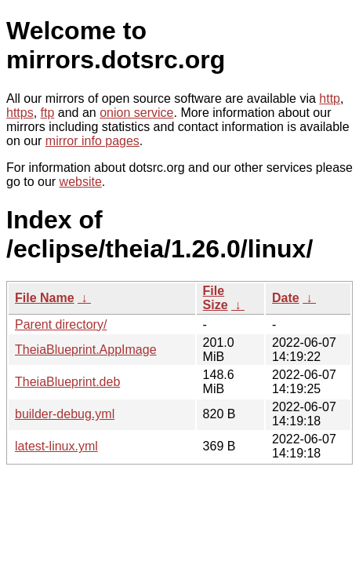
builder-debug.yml (64, 414)
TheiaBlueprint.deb (67, 381)
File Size (215, 298)
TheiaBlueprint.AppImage (86, 349)
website (81, 181)
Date (285, 297)
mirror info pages (92, 141)
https (20, 112)
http (329, 98)
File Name (44, 297)
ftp (48, 112)
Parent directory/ (61, 324)
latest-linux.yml (56, 446)
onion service (136, 112)
